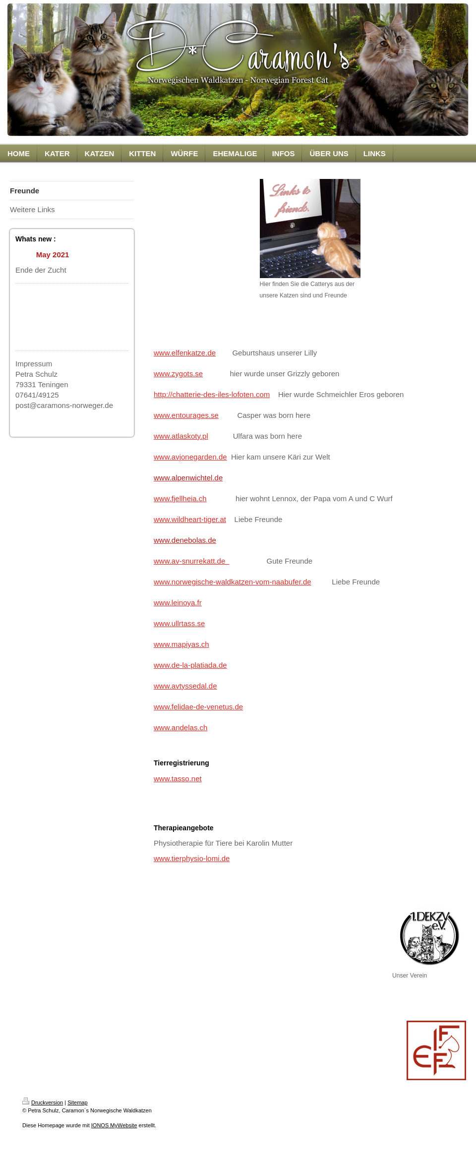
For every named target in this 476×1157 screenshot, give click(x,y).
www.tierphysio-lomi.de (192, 858)
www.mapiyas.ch (181, 644)
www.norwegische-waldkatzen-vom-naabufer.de (232, 582)
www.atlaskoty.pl (181, 436)
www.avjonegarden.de (190, 457)
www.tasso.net (178, 778)
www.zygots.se (178, 373)
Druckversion (42, 1102)
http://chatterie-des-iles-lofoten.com (212, 394)
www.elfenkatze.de (185, 352)
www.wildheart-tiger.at (190, 519)
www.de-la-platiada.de (190, 665)
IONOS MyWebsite (114, 1125)
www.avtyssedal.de (185, 686)
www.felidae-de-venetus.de (198, 706)
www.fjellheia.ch (180, 498)
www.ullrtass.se (179, 623)
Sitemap (77, 1102)
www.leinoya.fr (178, 602)
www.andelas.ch (180, 727)
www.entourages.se (186, 415)
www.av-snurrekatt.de (192, 561)
